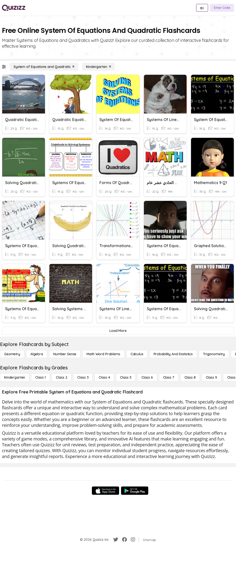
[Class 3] (83, 377)
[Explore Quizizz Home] (13, 8)
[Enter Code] (222, 8)
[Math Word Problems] (103, 354)
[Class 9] (211, 377)
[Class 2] (61, 377)
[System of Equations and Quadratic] (44, 67)
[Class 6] (147, 377)
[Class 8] (190, 377)
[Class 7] (168, 377)
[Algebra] (36, 354)
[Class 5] (125, 377)
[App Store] (105, 490)
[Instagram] (133, 539)
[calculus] (137, 354)
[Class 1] (40, 377)
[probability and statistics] (173, 354)
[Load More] (118, 331)
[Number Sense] (64, 354)
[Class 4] (104, 377)
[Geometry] (12, 354)
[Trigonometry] (214, 354)
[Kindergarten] (98, 67)
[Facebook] (124, 539)
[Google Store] (134, 490)
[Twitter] (115, 539)
